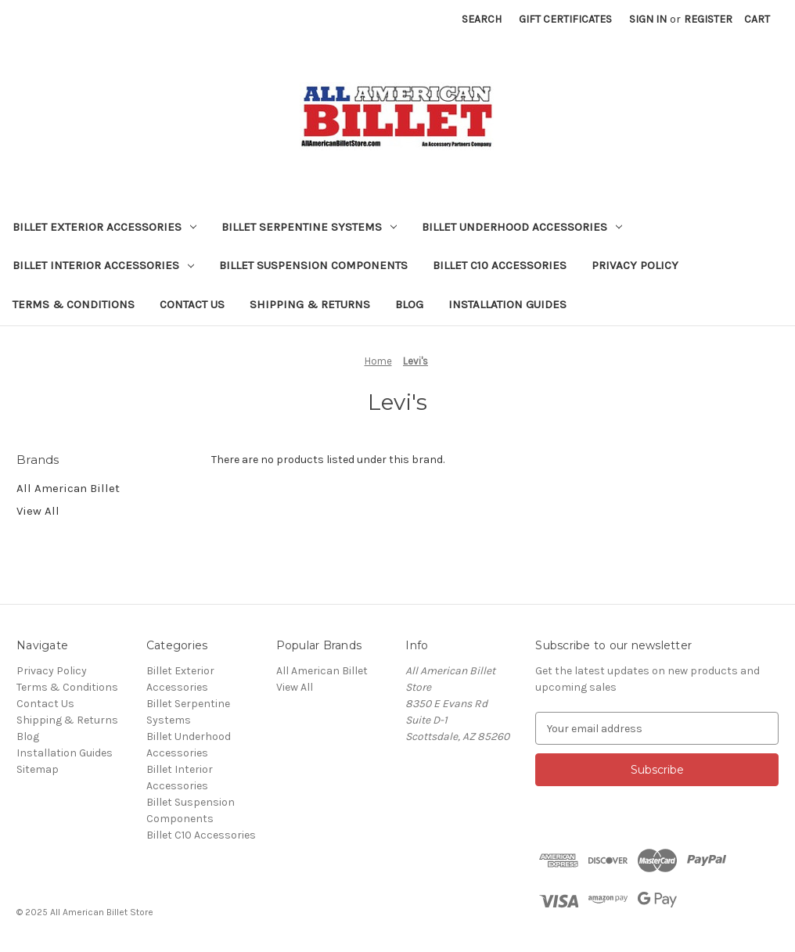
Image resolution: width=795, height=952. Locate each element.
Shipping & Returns (310, 304)
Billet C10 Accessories (500, 265)
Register (708, 19)
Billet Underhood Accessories (522, 227)
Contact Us (192, 304)
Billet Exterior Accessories (104, 227)
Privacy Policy (635, 265)
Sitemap (37, 769)
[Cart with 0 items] (757, 19)
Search (482, 19)
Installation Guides (507, 304)
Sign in (648, 19)
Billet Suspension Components (313, 265)
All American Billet (68, 488)
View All (37, 511)
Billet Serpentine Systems (309, 227)
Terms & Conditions (74, 304)
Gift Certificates (565, 19)
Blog (409, 304)
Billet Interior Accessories (103, 265)
